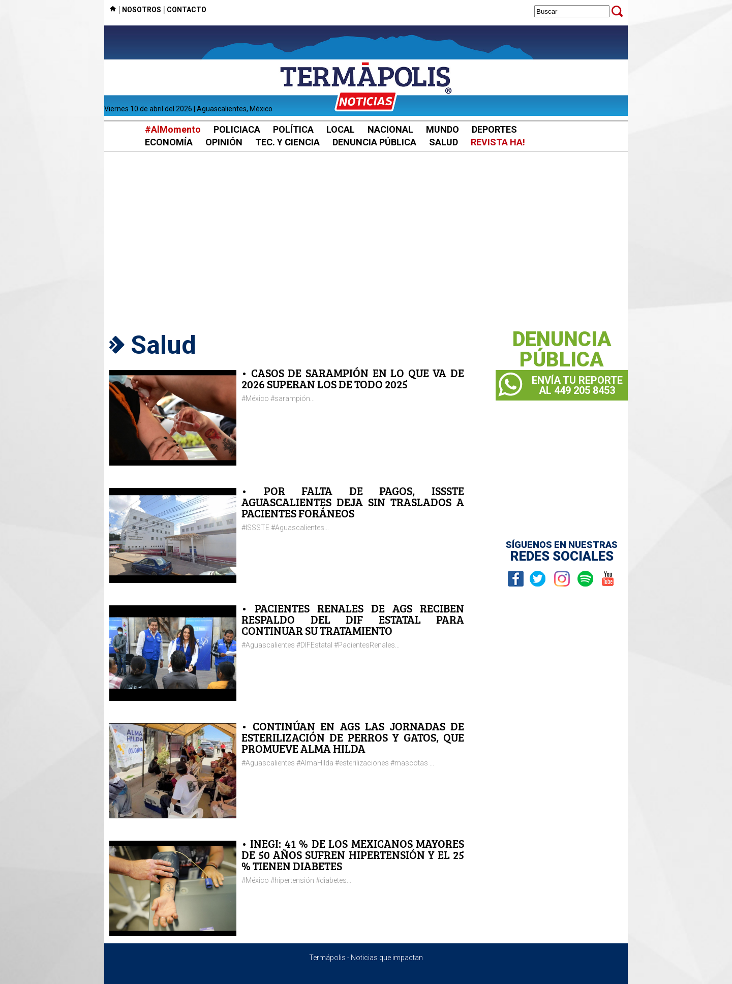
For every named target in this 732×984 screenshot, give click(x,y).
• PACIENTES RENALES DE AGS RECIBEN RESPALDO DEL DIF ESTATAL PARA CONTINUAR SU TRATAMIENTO (352, 619)
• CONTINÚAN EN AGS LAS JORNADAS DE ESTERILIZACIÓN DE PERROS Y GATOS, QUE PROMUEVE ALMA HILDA (352, 737)
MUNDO (442, 129)
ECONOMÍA (169, 142)
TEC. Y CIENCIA (287, 142)
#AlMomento (173, 129)
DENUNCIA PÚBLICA (374, 142)
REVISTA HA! (498, 142)
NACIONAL (390, 129)
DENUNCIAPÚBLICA (562, 349)
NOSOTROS (141, 10)
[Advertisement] (366, 239)
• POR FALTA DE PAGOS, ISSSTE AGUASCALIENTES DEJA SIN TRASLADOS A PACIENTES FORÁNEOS (352, 502)
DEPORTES (494, 129)
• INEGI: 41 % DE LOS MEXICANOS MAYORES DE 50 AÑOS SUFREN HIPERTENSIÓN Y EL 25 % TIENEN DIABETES (352, 855)
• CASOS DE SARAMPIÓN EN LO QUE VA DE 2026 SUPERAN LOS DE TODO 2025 (352, 378)
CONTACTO (186, 10)
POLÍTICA (293, 129)
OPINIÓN (223, 142)
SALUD (443, 142)
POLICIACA (237, 129)
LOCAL (340, 129)
